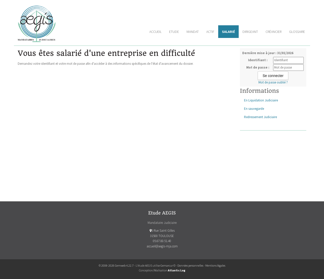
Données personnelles (190, 265)
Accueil (155, 31)
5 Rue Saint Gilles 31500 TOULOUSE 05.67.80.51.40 (162, 235)
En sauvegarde (254, 108)
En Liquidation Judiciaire (261, 100)
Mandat (193, 31)
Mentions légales (215, 265)
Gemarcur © (167, 265)
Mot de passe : (257, 67)
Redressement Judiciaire (260, 117)
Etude (174, 31)
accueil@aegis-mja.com (162, 246)
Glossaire (297, 31)
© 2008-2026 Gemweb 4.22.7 (116, 265)
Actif (210, 31)
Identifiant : (258, 60)
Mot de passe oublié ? (273, 82)
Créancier (273, 31)
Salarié (228, 31)
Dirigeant (250, 31)
